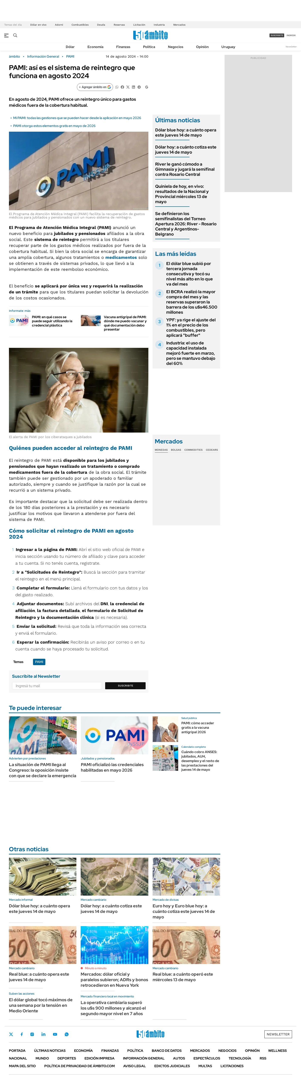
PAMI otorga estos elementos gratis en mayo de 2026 (54, 126)
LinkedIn (43, 1034)
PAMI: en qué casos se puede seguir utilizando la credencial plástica (52, 321)
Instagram (32, 1034)
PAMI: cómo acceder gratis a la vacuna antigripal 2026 (197, 727)
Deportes (66, 1058)
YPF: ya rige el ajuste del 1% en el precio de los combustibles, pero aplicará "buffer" (191, 327)
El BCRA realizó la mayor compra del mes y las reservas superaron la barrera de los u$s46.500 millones (191, 302)
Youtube (55, 1034)
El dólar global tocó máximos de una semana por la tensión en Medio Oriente (41, 1005)
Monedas (161, 449)
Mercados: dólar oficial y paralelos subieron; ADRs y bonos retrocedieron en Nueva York (114, 979)
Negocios (175, 47)
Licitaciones (232, 1066)
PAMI (70, 56)
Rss (263, 1058)
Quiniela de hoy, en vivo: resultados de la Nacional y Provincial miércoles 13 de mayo (182, 194)
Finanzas (123, 47)
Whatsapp (67, 1034)
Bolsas (176, 449)
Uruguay (228, 47)
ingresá (291, 35)
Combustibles (80, 24)
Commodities (193, 449)
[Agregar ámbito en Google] (95, 87)
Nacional (18, 1058)
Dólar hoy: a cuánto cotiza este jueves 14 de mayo (185, 149)
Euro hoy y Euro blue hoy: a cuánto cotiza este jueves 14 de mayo (184, 911)
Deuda (101, 24)
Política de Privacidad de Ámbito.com (79, 1066)
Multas (205, 1066)
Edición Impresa (100, 1058)
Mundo (42, 1058)
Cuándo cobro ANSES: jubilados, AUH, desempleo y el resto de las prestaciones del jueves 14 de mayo (200, 761)
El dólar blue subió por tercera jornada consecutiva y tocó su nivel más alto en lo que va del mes (189, 274)
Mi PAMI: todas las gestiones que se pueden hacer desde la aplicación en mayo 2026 (77, 118)
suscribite (277, 35)
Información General (43, 56)
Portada (17, 1050)
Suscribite (125, 685)
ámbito (14, 56)
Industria (159, 24)
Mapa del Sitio (22, 1066)
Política (149, 47)
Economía (95, 47)
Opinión (202, 47)
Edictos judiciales (172, 1066)
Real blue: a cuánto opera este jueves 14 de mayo (39, 976)
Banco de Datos (167, 1050)
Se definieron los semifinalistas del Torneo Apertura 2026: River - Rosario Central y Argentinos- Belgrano (185, 224)
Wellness (277, 1050)
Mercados (179, 24)
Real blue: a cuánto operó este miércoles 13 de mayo (183, 976)
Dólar (70, 47)
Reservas (119, 24)
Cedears (212, 449)
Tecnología (240, 1058)
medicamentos (121, 257)
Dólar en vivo (38, 24)
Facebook (22, 1034)
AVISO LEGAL (134, 1066)
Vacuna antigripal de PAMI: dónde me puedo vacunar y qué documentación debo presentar (125, 323)
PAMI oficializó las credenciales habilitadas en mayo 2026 (112, 767)
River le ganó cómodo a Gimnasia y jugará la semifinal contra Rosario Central (185, 169)
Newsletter (291, 46)
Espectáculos (207, 1058)
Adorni (59, 24)
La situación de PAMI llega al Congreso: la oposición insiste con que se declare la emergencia (42, 770)
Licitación (139, 24)
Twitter (11, 1034)
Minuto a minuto (95, 968)
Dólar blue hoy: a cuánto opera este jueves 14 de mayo (185, 132)
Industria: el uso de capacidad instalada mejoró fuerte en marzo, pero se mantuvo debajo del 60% (190, 353)
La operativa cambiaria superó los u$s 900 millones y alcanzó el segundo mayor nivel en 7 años (113, 1008)
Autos (179, 1058)
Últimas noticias (50, 1050)
